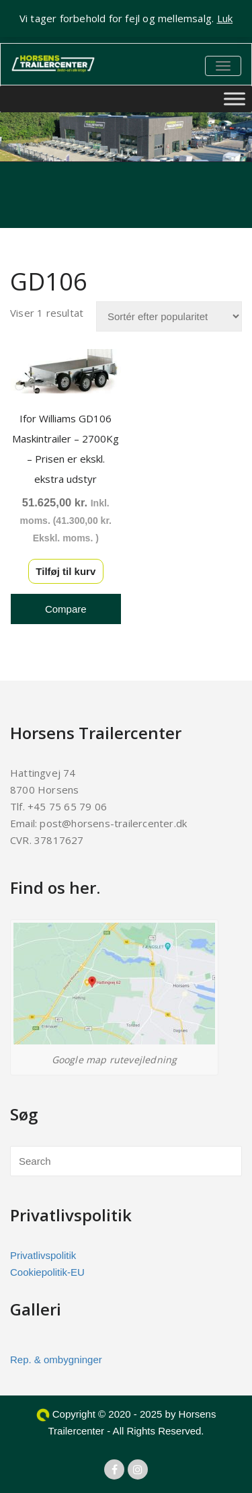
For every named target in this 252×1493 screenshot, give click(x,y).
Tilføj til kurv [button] (65, 571)
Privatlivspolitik (43, 1255)
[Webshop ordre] (169, 316)
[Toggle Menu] (234, 99)
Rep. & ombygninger (56, 1359)
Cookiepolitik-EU (47, 1272)
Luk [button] (225, 18)
